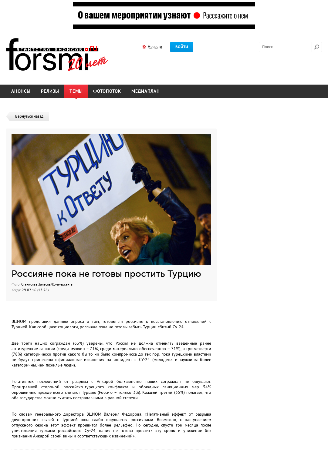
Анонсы (21, 91)
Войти (181, 47)
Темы (76, 91)
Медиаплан (145, 91)
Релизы (50, 91)
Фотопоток (107, 91)
